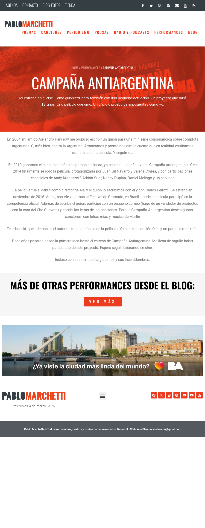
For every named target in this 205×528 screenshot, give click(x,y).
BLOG (193, 32)
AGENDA (12, 5)
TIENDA (70, 5)
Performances (168, 32)
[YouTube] (185, 4)
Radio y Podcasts (131, 32)
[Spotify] (168, 4)
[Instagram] (159, 4)
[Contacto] (176, 4)
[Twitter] (151, 4)
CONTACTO (30, 5)
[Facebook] (142, 4)
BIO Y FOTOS (51, 5)
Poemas (29, 32)
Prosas (102, 32)
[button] (102, 396)
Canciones (51, 32)
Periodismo (78, 32)
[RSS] (194, 4)
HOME (74, 67)
